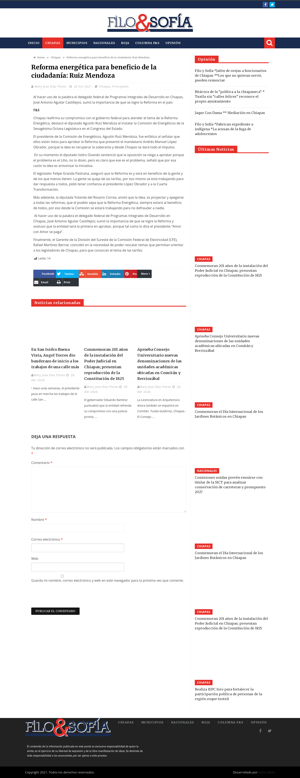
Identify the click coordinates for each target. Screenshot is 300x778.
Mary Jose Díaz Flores (51, 86)
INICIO (33, 43)
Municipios (77, 43)
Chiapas (52, 43)
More (109, 274)
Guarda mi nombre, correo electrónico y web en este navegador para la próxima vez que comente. (107, 580)
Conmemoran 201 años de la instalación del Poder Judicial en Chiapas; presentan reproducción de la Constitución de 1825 (231, 270)
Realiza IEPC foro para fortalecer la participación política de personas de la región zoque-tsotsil (228, 694)
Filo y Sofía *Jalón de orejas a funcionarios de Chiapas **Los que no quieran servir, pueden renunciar (230, 75)
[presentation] (63, 597)
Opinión (172, 43)
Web (34, 558)
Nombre (39, 519)
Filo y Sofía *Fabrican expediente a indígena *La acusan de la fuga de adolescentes (224, 129)
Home (39, 57)
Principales (120, 86)
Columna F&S (147, 43)
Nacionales (104, 43)
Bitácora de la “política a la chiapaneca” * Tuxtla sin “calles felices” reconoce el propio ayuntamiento (230, 96)
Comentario (41, 462)
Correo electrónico (47, 539)
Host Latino (266, 772)
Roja (125, 43)
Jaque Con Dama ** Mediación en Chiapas (230, 113)
